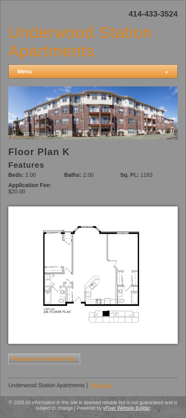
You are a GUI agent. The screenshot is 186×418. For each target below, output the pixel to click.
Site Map (100, 385)
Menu (93, 71)
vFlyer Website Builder (126, 408)
